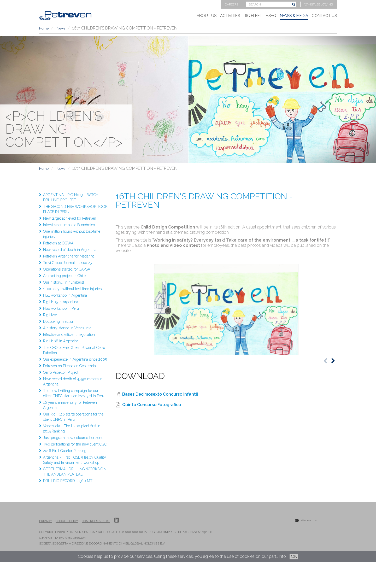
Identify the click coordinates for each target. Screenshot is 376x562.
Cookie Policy (67, 521)
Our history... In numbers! (63, 282)
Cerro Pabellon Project (60, 372)
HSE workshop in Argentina (65, 295)
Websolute (305, 520)
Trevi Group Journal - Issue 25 (67, 263)
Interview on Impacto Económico (69, 225)
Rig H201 (50, 315)
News (61, 28)
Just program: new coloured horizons (73, 438)
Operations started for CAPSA (66, 269)
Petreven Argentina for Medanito (68, 256)
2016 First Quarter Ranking (64, 451)
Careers (231, 4)
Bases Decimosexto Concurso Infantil (160, 394)
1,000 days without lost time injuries (72, 289)
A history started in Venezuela (67, 328)
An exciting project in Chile (64, 276)
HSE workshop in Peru (61, 308)
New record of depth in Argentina (69, 250)
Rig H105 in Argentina (60, 302)
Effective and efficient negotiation (69, 334)
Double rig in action (58, 321)
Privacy (45, 521)
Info (282, 556)
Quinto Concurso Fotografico (151, 404)
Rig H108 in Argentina (61, 341)
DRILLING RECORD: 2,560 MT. (68, 481)
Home (44, 28)
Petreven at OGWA (58, 243)
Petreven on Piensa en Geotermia (69, 366)
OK (294, 556)
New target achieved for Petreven (69, 218)
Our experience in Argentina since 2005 (75, 359)
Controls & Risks (96, 521)
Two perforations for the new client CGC (75, 444)
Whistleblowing (318, 4)
